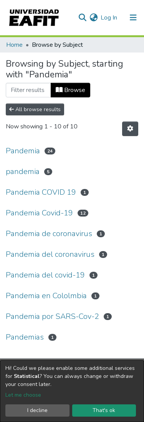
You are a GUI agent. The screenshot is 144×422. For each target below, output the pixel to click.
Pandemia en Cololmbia (46, 296)
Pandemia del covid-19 (45, 275)
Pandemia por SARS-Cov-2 (52, 316)
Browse (70, 90)
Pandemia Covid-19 (39, 213)
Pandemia (23, 151)
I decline (37, 410)
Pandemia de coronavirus (49, 233)
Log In (109, 17)
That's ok (104, 410)
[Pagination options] (130, 129)
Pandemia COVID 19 (41, 192)
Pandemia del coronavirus (50, 254)
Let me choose (23, 395)
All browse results (35, 109)
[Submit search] (82, 17)
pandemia (23, 171)
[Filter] (28, 90)
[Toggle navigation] (133, 17)
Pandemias (25, 337)
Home (14, 45)
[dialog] (72, 391)
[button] (93, 17)
